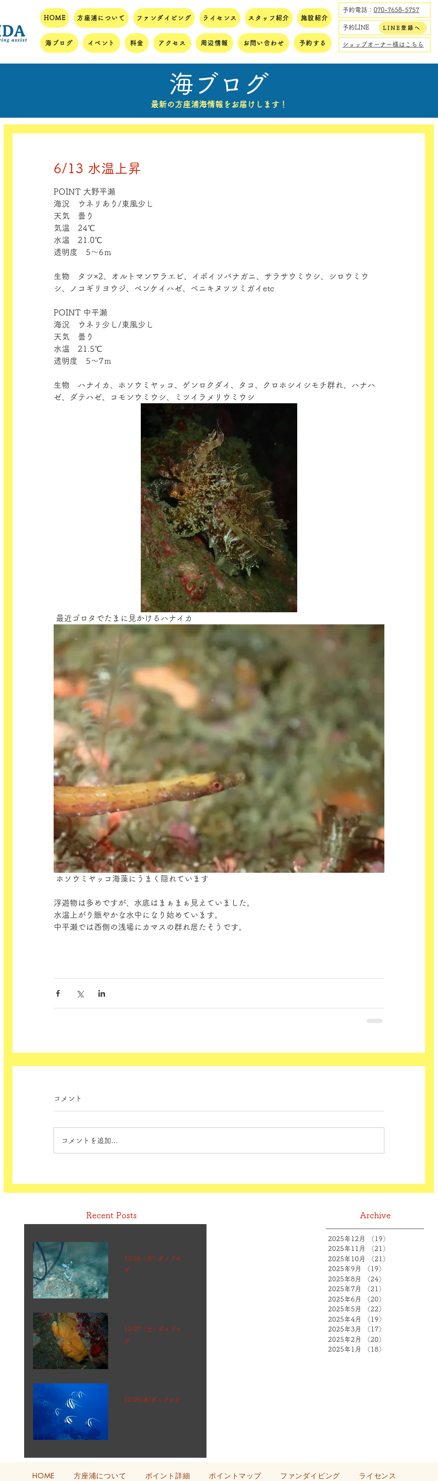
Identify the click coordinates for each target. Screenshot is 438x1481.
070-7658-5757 (396, 10)
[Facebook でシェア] (58, 993)
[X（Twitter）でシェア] (80, 993)
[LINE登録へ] (403, 27)
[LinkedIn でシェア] (101, 993)
